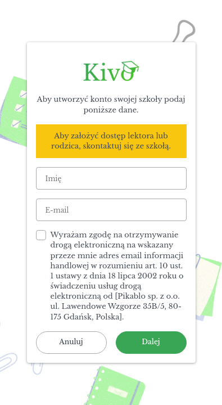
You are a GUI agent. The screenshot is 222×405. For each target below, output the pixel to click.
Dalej (151, 342)
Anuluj (71, 342)
